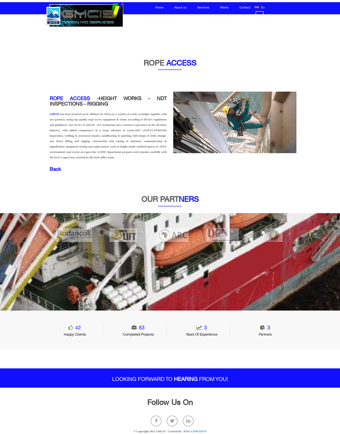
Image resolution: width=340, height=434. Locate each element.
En (263, 7)
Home (159, 7)
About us (180, 7)
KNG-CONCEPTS (195, 431)
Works (224, 7)
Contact (244, 7)
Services (203, 7)
